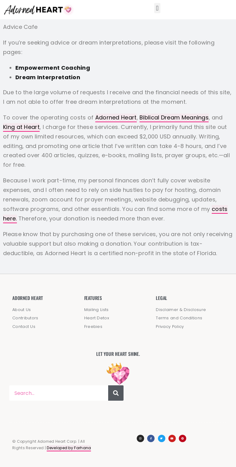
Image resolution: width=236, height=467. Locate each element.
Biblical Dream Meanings (174, 117)
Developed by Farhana (69, 447)
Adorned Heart (116, 117)
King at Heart (21, 127)
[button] (157, 8)
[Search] (116, 393)
